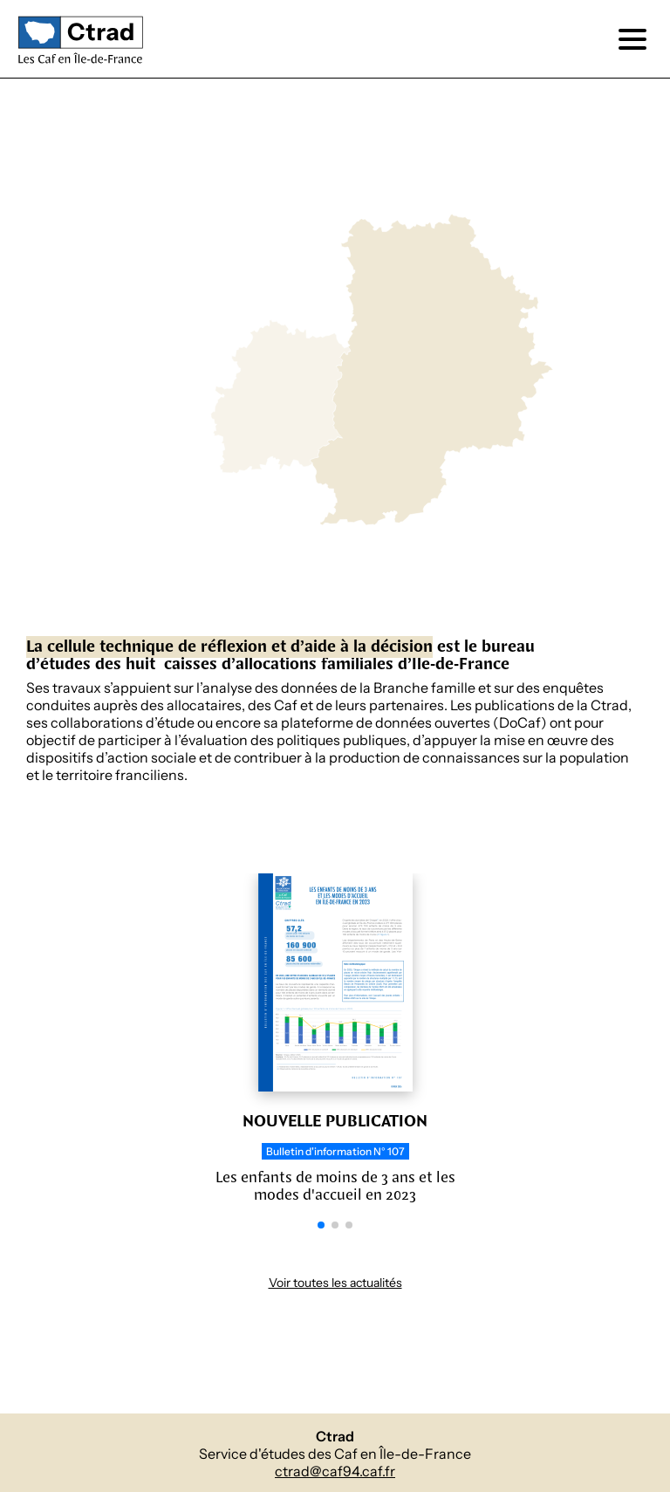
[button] (321, 1225)
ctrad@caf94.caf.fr (335, 1471)
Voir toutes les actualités (335, 1283)
